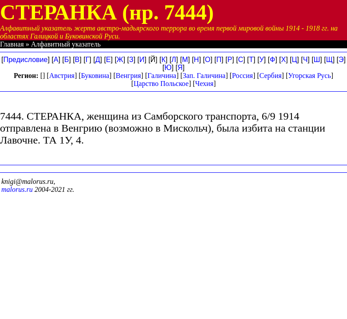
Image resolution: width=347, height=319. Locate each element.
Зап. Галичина (204, 75)
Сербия (271, 75)
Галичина (161, 75)
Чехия (204, 83)
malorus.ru (17, 189)
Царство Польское (161, 83)
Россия (242, 75)
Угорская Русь (309, 75)
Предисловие (25, 59)
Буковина (95, 75)
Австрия (62, 75)
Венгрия (128, 75)
